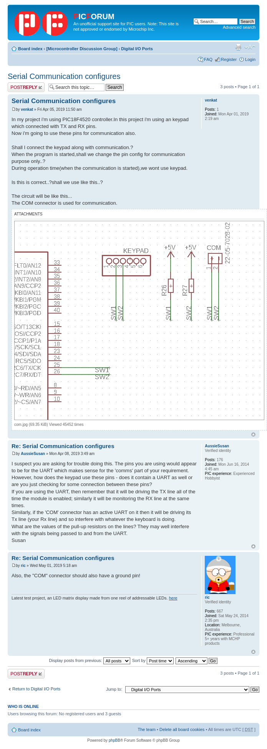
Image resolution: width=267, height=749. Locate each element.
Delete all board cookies (181, 729)
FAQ (208, 59)
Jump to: (114, 689)
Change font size (249, 47)
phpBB (114, 740)
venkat (27, 109)
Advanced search (239, 27)
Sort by (153, 660)
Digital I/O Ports (137, 48)
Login (250, 59)
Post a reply (26, 87)
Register (229, 59)
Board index (30, 48)
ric (23, 565)
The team (147, 729)
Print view (238, 47)
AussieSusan (33, 454)
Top (253, 434)
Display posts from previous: (89, 660)
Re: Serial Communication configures (63, 446)
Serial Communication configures (64, 76)
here (173, 598)
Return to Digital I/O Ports (36, 689)
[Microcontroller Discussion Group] (81, 48)
